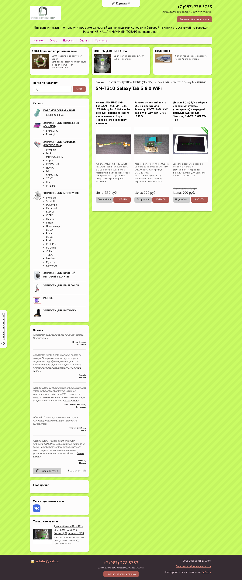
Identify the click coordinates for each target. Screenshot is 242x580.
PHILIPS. (51, 244)
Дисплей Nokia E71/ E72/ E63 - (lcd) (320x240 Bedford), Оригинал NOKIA (69, 530)
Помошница (53, 226)
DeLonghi (51, 204)
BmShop (206, 572)
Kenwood (51, 265)
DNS (48, 153)
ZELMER (50, 251)
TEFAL (49, 254)
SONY (49, 178)
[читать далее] (70, 400)
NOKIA (50, 167)
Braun (49, 233)
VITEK (49, 215)
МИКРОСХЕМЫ (54, 157)
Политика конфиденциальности (193, 566)
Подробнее (104, 199)
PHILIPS (50, 185)
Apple (49, 160)
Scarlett (50, 201)
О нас (53, 40)
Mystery (50, 262)
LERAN (50, 229)
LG (47, 171)
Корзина (121, 3)
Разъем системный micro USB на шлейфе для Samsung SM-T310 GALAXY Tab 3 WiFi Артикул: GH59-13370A (151, 109)
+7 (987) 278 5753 (194, 7)
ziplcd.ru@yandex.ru (47, 561)
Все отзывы (74, 470)
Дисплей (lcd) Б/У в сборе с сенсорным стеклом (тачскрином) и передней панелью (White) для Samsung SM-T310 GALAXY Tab (190, 111)
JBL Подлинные (55, 114)
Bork (48, 240)
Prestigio (51, 134)
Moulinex (51, 258)
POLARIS (51, 247)
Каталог (39, 40)
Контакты (101, 40)
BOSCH (50, 236)
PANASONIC (53, 164)
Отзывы (84, 40)
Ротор (49, 222)
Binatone (51, 219)
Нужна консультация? (3, 326)
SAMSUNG (52, 130)
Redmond (51, 208)
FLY (48, 182)
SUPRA (50, 211)
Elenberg (51, 197)
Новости (68, 40)
